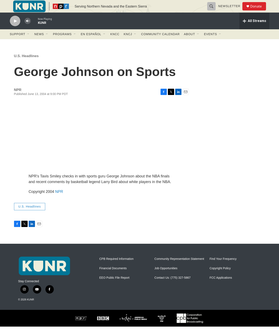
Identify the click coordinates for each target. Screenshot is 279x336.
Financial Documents (113, 277)
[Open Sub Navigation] (28, 43)
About (189, 43)
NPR (59, 201)
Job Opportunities (165, 277)
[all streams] (254, 30)
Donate (258, 11)
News (39, 43)
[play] (15, 30)
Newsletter (231, 11)
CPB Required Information (116, 268)
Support (17, 43)
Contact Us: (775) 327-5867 (172, 287)
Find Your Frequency (223, 268)
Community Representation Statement (179, 268)
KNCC (115, 43)
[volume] (27, 30)
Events (210, 43)
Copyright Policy (220, 277)
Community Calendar (160, 43)
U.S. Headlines (26, 65)
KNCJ (128, 43)
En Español (91, 43)
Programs (62, 43)
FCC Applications (221, 287)
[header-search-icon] (213, 11)
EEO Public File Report (114, 287)
